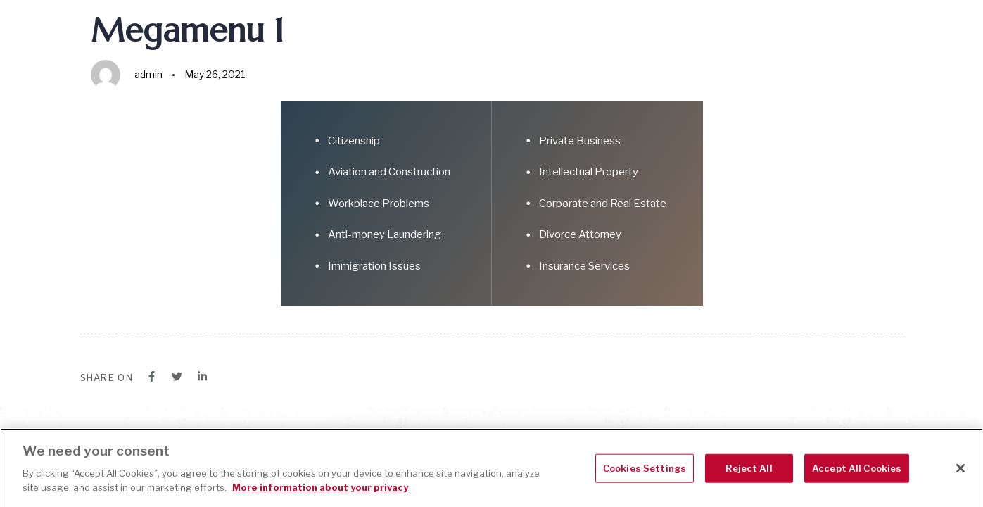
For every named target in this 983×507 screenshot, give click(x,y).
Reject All (748, 474)
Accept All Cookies (856, 474)
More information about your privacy (320, 493)
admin (148, 74)
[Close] (960, 474)
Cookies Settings (644, 474)
